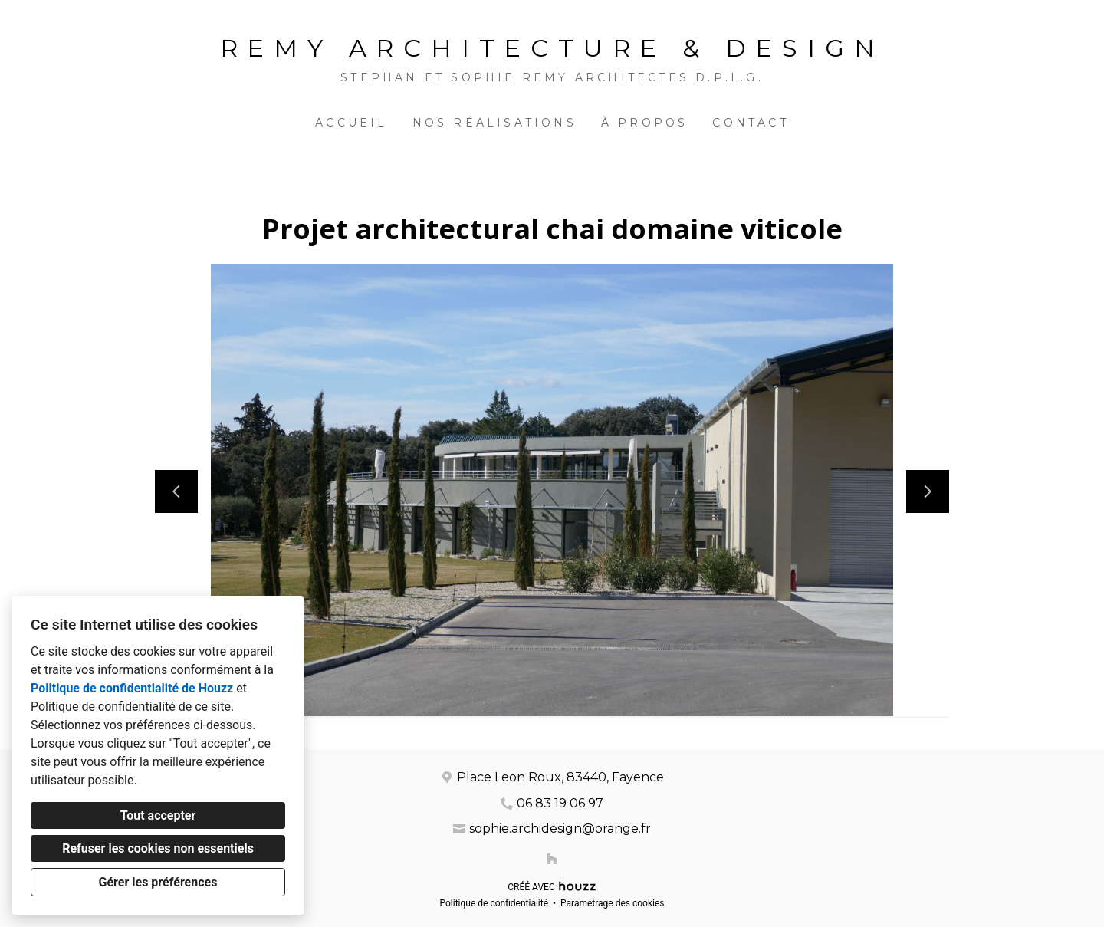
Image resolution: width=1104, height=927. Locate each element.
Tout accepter (158, 815)
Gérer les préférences (158, 882)
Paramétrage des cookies (612, 903)
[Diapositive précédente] (176, 491)
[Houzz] (552, 859)
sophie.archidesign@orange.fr (560, 828)
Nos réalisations (494, 123)
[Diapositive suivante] (927, 491)
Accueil (351, 123)
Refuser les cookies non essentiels (158, 848)
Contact (750, 123)
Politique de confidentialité (493, 903)
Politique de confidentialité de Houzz (132, 688)
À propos (644, 123)
